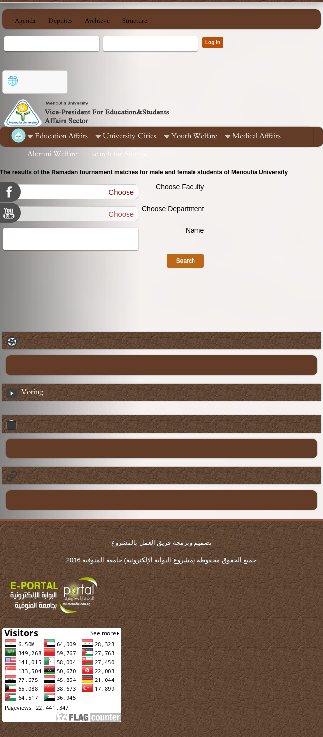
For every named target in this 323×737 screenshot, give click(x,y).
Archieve (97, 21)
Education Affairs (61, 136)
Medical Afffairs (256, 136)
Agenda (25, 21)
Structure (134, 21)
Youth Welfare (194, 136)
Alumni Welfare (52, 154)
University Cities (129, 136)
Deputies (60, 21)
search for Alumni (119, 154)
